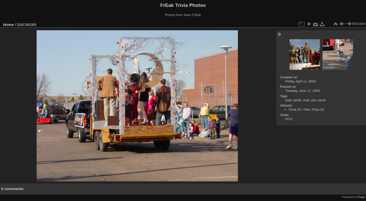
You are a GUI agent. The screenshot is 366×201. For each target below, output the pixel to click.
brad (288, 100)
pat (313, 100)
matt (306, 100)
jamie (297, 100)
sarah (322, 100)
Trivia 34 (294, 109)
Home (8, 24)
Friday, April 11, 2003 (300, 81)
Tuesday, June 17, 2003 (302, 91)
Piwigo (361, 196)
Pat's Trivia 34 (313, 109)
